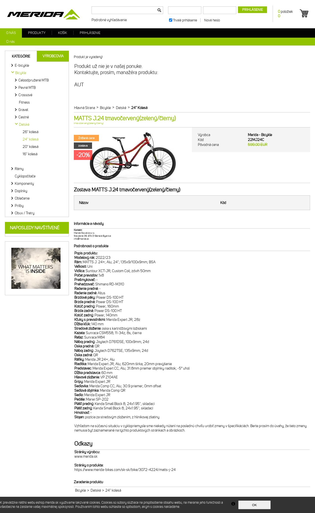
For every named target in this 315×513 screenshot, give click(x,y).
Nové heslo (212, 20)
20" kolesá (30, 146)
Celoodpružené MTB (33, 80)
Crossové (25, 95)
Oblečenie (22, 198)
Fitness (24, 102)
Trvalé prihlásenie (185, 20)
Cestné (23, 117)
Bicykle (80, 490)
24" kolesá (30, 139)
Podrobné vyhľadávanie (109, 20)
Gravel (23, 110)
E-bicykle (22, 65)
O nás (11, 33)
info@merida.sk (81, 238)
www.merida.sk (85, 456)
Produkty (37, 33)
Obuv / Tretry (24, 213)
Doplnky (21, 191)
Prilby (19, 205)
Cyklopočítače (25, 176)
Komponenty (24, 183)
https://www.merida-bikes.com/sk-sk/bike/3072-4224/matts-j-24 (125, 469)
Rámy (19, 169)
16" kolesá (30, 154)
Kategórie (21, 56)
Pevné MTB (27, 87)
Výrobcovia (53, 56)
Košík (62, 33)
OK (254, 505)
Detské (96, 490)
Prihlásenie (90, 33)
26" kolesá (30, 132)
